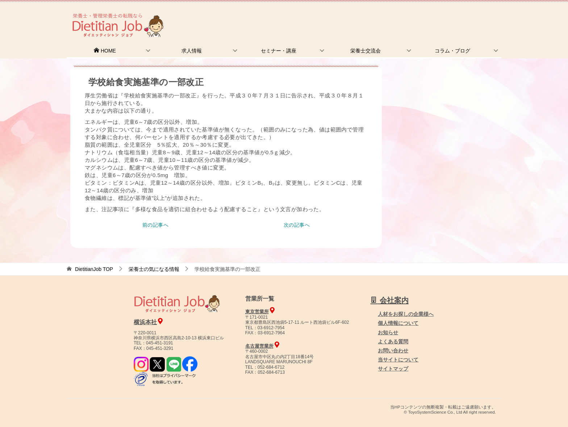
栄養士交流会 (365, 51)
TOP (94, 269)
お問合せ (377, 16)
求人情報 (191, 51)
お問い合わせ (393, 350)
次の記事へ (297, 225)
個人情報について (398, 323)
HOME (104, 51)
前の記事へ (155, 225)
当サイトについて (398, 360)
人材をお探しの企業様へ (452, 16)
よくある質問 (393, 341)
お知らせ (388, 332)
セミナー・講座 (278, 51)
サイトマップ (393, 369)
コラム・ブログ (452, 51)
